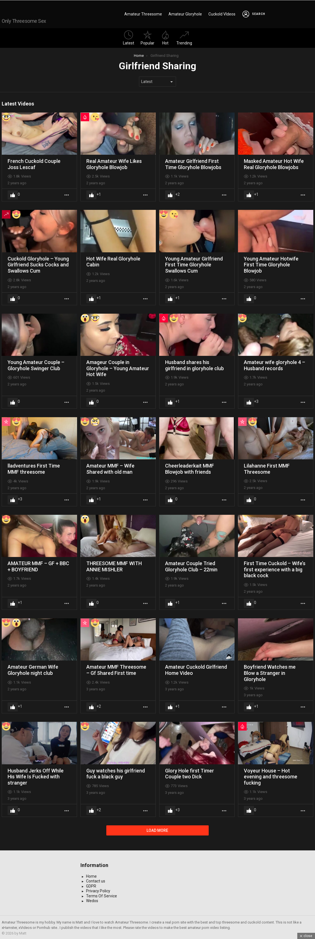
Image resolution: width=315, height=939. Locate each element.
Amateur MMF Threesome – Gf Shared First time (116, 669)
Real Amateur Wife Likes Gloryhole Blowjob (114, 163)
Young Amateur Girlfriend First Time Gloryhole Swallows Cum (194, 264)
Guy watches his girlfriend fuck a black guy (115, 773)
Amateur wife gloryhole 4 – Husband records (274, 364)
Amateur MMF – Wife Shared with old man (110, 468)
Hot (165, 36)
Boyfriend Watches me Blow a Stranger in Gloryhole (270, 672)
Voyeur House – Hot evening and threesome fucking (270, 776)
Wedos (92, 899)
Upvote (13, 193)
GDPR (91, 885)
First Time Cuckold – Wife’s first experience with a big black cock (274, 568)
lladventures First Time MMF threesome (34, 468)
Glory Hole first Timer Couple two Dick (189, 773)
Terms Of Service (101, 895)
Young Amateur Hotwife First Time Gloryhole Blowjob (271, 264)
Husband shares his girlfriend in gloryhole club (194, 364)
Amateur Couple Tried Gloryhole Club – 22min (191, 565)
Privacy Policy (98, 890)
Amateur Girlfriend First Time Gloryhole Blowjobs (193, 163)
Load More (157, 829)
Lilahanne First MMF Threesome (267, 468)
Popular (147, 36)
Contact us (95, 880)
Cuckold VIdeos (221, 13)
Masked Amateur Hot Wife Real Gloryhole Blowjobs (274, 163)
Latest (128, 36)
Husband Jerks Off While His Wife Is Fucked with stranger (36, 776)
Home (91, 875)
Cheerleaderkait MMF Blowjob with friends (189, 468)
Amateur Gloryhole (185, 13)
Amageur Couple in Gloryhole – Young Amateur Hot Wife (117, 367)
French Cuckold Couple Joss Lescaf (34, 163)
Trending (184, 36)
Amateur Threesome (143, 13)
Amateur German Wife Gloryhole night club (33, 669)
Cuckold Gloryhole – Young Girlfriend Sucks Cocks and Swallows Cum (38, 264)
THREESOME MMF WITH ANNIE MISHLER (114, 565)
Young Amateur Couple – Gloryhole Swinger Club (36, 364)
